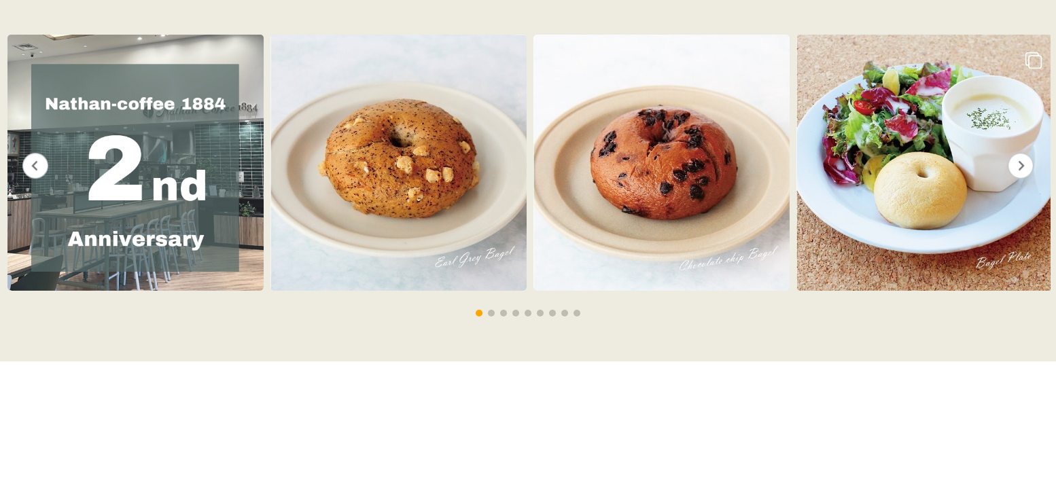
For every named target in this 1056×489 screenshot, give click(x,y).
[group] (133, 163)
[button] (479, 313)
